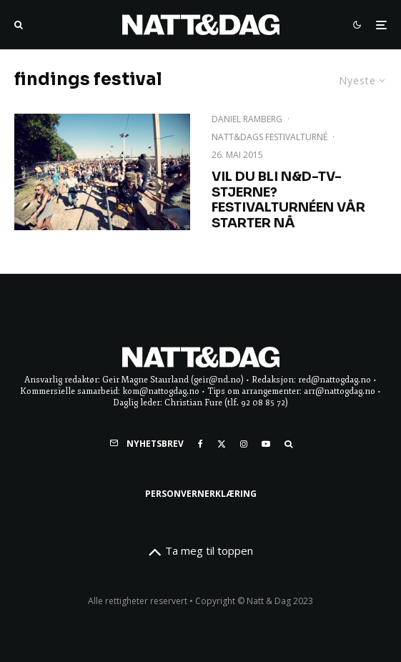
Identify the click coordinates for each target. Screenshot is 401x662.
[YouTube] (265, 444)
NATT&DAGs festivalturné (269, 137)
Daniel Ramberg (247, 119)
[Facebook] (200, 444)
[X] (221, 444)
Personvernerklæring (201, 494)
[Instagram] (243, 444)
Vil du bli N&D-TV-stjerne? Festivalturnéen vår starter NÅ (288, 200)
